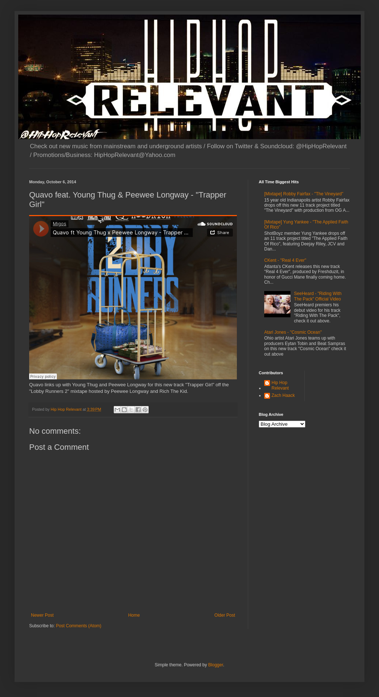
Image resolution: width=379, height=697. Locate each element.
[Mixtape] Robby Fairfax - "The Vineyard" (303, 193)
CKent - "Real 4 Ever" (285, 260)
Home (134, 615)
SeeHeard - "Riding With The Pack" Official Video (317, 296)
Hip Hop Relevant (280, 385)
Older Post (224, 615)
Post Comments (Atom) (78, 625)
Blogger (215, 664)
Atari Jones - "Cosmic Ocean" (293, 332)
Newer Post (42, 615)
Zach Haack (283, 395)
